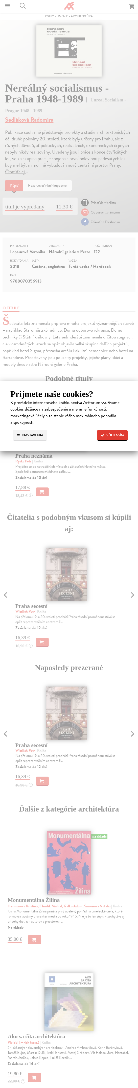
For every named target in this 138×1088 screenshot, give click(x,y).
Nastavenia (30, 435)
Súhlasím (112, 435)
